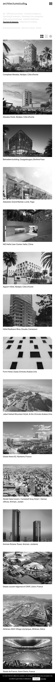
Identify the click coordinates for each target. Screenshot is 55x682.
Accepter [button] (36, 679)
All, (4, 13)
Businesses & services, (12, 28)
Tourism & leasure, (11, 21)
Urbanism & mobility (28, 21)
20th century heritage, (12, 19)
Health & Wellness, (31, 19)
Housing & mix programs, (32, 16)
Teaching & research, (12, 16)
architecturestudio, (15, 3)
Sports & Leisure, (28, 28)
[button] (50, 3)
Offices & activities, (15, 13)
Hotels (38, 28)
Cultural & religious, (32, 13)
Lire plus (43, 679)
